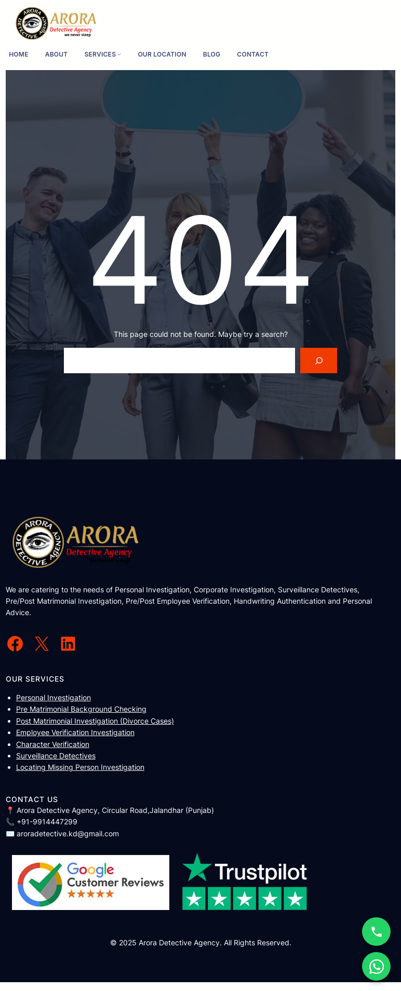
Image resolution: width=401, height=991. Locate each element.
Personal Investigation (53, 697)
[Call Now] (376, 931)
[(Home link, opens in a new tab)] (56, 24)
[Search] (318, 360)
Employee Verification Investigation (75, 732)
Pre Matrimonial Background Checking (81, 708)
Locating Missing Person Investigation (80, 767)
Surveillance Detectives (56, 755)
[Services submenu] (119, 54)
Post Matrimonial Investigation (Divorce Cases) (95, 720)
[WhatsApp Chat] (376, 966)
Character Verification (52, 744)
